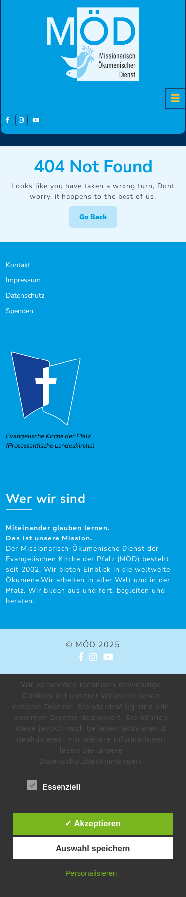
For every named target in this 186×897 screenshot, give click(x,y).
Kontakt (18, 264)
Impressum (23, 280)
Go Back (98, 219)
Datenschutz (25, 295)
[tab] (175, 98)
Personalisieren (91, 873)
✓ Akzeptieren (93, 823)
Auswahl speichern (93, 848)
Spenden (19, 311)
